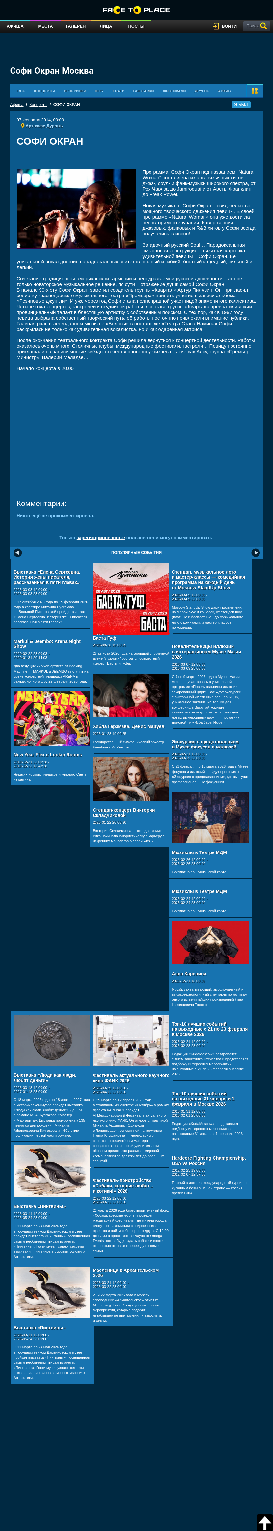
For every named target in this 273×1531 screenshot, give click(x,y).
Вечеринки (75, 91)
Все (21, 91)
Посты (136, 26)
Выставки (143, 91)
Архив (224, 91)
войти (229, 26)
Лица (106, 26)
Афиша (15, 26)
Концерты (44, 91)
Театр (118, 91)
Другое (202, 91)
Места (45, 26)
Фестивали (174, 91)
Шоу (99, 91)
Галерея (76, 26)
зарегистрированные (101, 537)
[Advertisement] (137, 159)
